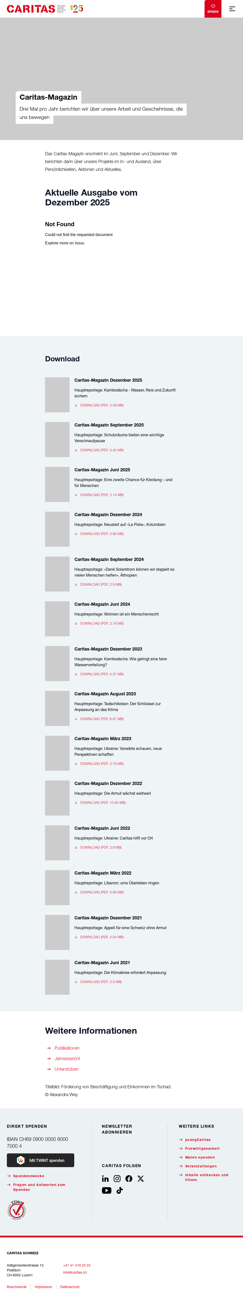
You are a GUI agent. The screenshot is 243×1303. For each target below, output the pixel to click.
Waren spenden (197, 1157)
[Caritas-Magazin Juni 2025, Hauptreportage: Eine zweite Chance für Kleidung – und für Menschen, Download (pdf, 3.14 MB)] (110, 484)
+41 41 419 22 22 (77, 1265)
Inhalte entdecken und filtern (204, 1177)
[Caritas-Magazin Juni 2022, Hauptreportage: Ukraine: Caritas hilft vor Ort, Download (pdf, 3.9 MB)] (110, 842)
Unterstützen (67, 1069)
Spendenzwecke (25, 1176)
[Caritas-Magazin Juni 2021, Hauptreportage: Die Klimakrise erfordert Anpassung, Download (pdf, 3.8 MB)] (110, 977)
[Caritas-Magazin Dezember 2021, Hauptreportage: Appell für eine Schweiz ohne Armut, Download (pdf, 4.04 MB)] (110, 932)
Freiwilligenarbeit (199, 1149)
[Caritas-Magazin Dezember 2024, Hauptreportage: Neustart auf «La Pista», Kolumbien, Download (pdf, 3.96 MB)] (110, 529)
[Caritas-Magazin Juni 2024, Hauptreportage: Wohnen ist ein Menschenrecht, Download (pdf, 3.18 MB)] (110, 618)
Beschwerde (17, 1287)
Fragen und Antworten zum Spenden (36, 1187)
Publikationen (67, 1048)
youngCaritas (195, 1140)
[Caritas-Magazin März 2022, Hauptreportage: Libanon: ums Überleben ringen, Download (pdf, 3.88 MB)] (110, 887)
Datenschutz (70, 1287)
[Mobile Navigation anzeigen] (232, 9)
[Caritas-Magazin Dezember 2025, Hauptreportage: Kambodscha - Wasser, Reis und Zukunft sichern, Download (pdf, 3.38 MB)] (110, 394)
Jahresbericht (67, 1058)
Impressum (43, 1287)
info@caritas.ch (75, 1272)
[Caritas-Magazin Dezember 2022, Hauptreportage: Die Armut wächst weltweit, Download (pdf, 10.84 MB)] (110, 798)
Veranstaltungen (198, 1166)
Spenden (213, 7)
